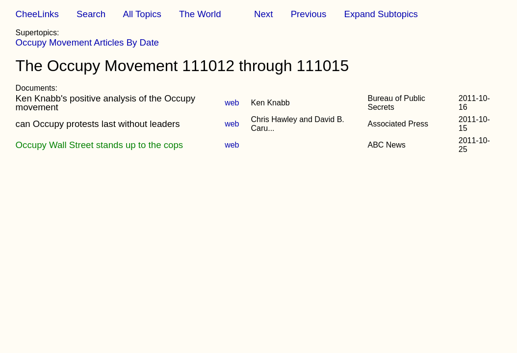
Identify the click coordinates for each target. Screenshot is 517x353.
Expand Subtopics (381, 14)
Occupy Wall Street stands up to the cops (99, 145)
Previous (309, 14)
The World (200, 14)
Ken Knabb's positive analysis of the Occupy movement (106, 102)
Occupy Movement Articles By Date (87, 42)
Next (263, 14)
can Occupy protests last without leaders (98, 124)
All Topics (142, 14)
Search (91, 14)
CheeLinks (37, 14)
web (232, 103)
